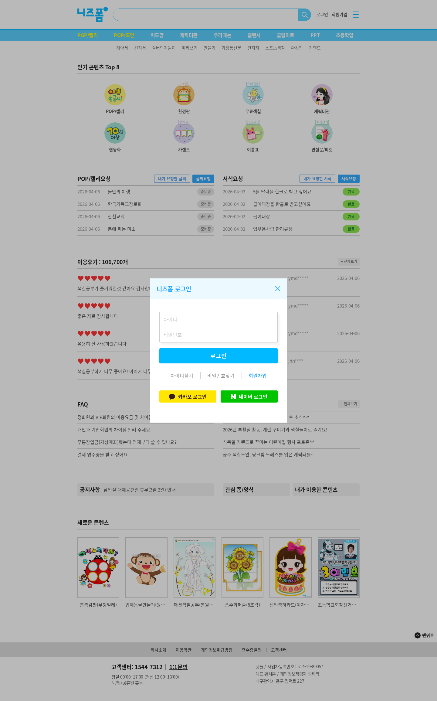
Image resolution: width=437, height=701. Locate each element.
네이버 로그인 (249, 396)
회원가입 (258, 375)
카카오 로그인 (188, 396)
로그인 (218, 356)
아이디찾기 (182, 375)
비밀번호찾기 (221, 375)
